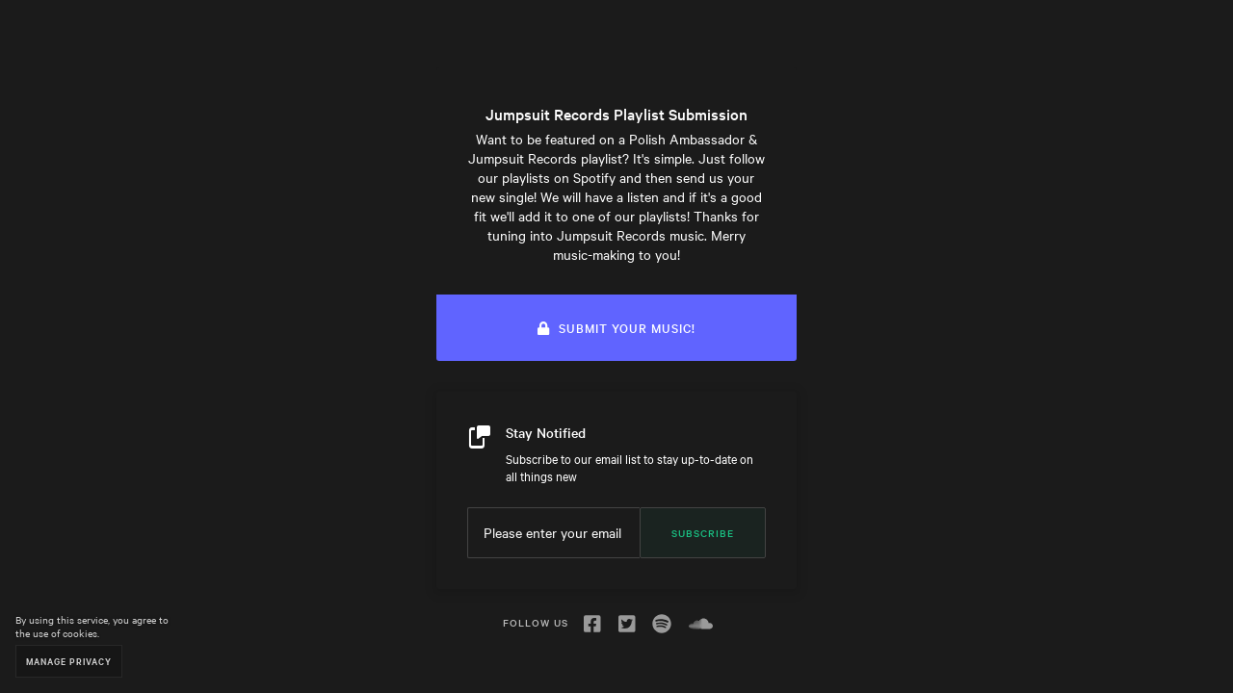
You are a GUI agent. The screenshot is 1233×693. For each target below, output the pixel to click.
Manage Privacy (69, 661)
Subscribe (702, 533)
